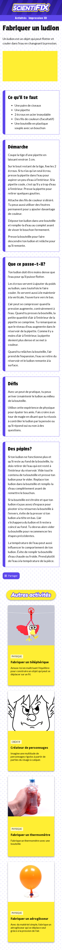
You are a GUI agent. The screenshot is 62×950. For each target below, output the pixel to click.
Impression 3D (38, 18)
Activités (20, 18)
